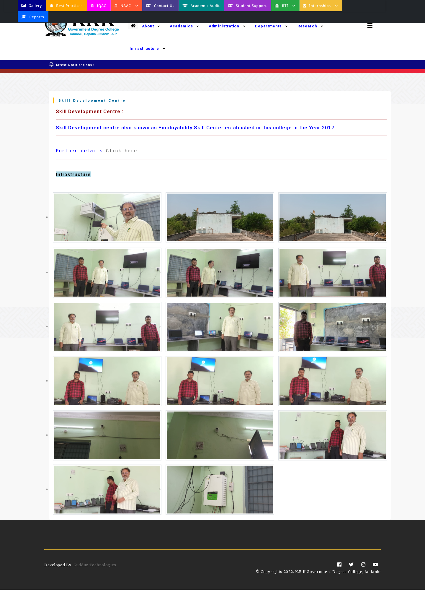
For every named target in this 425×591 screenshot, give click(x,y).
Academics (184, 26)
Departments (271, 26)
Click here (121, 152)
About (151, 26)
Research (310, 26)
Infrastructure (147, 48)
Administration (227, 26)
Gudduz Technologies (94, 566)
